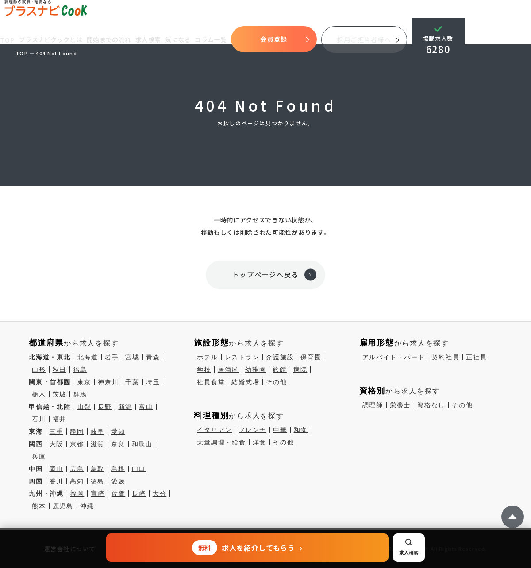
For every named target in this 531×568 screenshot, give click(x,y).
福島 (80, 369)
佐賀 (119, 493)
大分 (160, 493)
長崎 (139, 493)
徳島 (98, 481)
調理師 (372, 404)
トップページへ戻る (265, 274)
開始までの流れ (110, 39)
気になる (179, 39)
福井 (60, 419)
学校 (204, 369)
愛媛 (118, 481)
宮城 (132, 357)
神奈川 (108, 381)
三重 (57, 431)
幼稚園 (255, 369)
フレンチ (252, 429)
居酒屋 (228, 369)
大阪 (57, 443)
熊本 (39, 506)
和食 (301, 429)
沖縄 (87, 506)
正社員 (476, 357)
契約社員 (445, 357)
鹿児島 (63, 506)
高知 (77, 481)
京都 (77, 443)
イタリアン (214, 429)
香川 (57, 481)
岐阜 (98, 431)
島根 (118, 468)
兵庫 (39, 456)
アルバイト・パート (393, 357)
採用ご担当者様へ (365, 39)
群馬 (80, 394)
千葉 (132, 381)
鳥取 (98, 468)
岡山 (57, 468)
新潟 (126, 406)
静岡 (77, 431)
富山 (146, 406)
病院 (300, 369)
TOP (7, 39)
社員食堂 (211, 381)
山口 (139, 468)
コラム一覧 (212, 39)
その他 (276, 381)
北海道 (87, 357)
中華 (280, 429)
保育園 (310, 357)
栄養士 (400, 404)
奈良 (118, 443)
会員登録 (275, 39)
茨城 (60, 394)
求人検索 (149, 39)
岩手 (112, 357)
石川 (39, 419)
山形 (39, 369)
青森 (153, 357)
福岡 (77, 493)
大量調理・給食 (221, 442)
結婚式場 (245, 381)
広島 (77, 468)
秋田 (60, 369)
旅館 (280, 369)
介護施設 (280, 357)
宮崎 (98, 493)
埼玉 (153, 381)
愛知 (118, 431)
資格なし (431, 404)
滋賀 (98, 443)
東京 (84, 381)
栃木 (39, 394)
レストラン (242, 357)
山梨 (84, 406)
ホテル (207, 357)
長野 (105, 406)
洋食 (260, 442)
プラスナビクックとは (51, 39)
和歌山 (142, 443)
